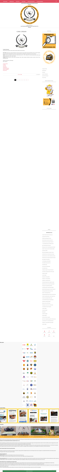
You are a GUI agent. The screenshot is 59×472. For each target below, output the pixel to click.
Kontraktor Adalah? (45, 250)
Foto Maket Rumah (44, 268)
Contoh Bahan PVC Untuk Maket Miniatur (47, 320)
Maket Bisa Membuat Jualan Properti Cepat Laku (48, 289)
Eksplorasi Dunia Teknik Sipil (46, 303)
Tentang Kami (5, 1)
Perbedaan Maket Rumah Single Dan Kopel (48, 282)
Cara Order (23, 1)
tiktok (54, 335)
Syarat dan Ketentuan (6, 68)
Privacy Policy (5, 4)
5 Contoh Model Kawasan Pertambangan (47, 299)
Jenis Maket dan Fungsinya (46, 259)
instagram (53, 331)
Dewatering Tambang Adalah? (46, 301)
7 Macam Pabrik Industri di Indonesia (47, 234)
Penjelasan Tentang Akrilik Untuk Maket (47, 322)
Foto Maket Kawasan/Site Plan (46, 262)
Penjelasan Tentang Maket (46, 276)
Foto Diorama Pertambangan (46, 266)
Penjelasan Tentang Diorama (46, 280)
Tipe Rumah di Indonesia (45, 236)
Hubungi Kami (12, 1)
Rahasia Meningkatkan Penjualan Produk (48, 252)
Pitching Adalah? (44, 315)
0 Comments (38, 74)
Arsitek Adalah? (44, 275)
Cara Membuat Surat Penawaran (46, 306)
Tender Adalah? (44, 308)
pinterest (49, 335)
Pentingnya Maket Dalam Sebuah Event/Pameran (49, 294)
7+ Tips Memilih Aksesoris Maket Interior (48, 243)
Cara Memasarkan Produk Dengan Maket (48, 287)
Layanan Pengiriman (40, 1)
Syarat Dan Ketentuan (31, 1)
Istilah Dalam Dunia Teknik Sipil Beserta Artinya (48, 255)
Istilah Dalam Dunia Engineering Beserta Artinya (48, 257)
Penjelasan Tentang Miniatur (46, 278)
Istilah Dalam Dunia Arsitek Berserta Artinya (48, 254)
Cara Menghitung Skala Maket (46, 261)
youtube (44, 331)
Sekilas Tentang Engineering (46, 292)
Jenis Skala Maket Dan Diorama (46, 245)
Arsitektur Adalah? (44, 273)
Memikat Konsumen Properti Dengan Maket (48, 283)
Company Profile (5, 63)
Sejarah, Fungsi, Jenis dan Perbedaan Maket (48, 248)
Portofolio (17, 1)
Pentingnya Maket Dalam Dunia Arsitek (47, 290)
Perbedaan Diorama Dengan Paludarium (47, 241)
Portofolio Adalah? (44, 310)
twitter (44, 335)
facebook (49, 331)
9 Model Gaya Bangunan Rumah (46, 238)
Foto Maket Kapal (44, 264)
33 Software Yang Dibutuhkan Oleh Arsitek (48, 271)
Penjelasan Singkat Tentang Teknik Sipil (47, 269)
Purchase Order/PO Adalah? (46, 317)
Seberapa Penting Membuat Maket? (47, 285)
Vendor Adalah (44, 324)
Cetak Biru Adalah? (44, 313)
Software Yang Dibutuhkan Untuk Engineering (48, 296)
